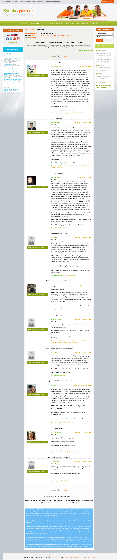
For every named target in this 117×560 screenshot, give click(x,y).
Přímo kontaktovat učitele (37, 75)
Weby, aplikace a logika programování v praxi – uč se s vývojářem (13, 80)
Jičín (42, 35)
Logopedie (98, 50)
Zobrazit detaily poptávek (103, 85)
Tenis (97, 73)
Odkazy (83, 557)
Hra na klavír (7, 53)
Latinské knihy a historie (49, 555)
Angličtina (98, 81)
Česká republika (31, 33)
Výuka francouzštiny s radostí (11, 86)
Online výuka (13, 42)
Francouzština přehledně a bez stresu (13, 58)
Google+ (94, 557)
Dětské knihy (74, 555)
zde (71, 496)
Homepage (24, 23)
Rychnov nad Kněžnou (64, 35)
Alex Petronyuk (66, 557)
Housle (98, 57)
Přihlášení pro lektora (107, 2)
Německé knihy (59, 555)
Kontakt (85, 23)
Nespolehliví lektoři (75, 557)
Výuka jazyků (29, 29)
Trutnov (47, 35)
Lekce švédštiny (8, 64)
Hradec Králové (34, 35)
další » (65, 56)
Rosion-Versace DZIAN (56, 557)
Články (94, 23)
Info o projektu (56, 23)
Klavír (97, 65)
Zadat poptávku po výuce (103, 87)
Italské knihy (67, 555)
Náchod (54, 35)
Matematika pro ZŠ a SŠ (10, 68)
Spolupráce (88, 557)
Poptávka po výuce (72, 23)
